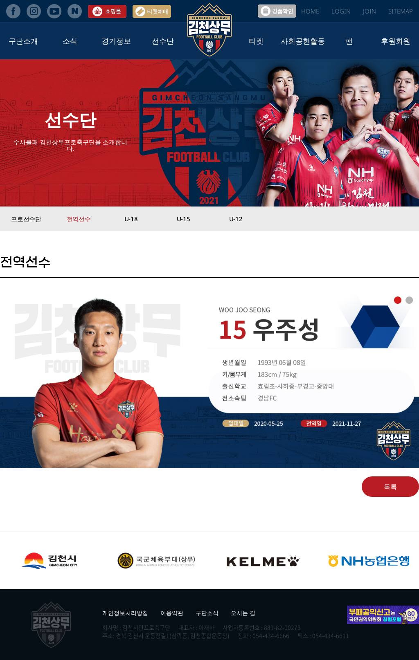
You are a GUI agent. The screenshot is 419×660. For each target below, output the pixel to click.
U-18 (131, 219)
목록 (390, 486)
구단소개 (23, 41)
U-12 (236, 219)
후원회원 (395, 41)
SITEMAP (400, 11)
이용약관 (171, 613)
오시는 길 (243, 613)
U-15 (183, 219)
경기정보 (116, 41)
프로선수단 (26, 219)
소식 (70, 41)
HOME (310, 11)
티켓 (256, 41)
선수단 (163, 41)
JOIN (369, 11)
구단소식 (207, 613)
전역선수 (79, 219)
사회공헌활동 (303, 41)
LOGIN (341, 11)
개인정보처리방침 (125, 613)
